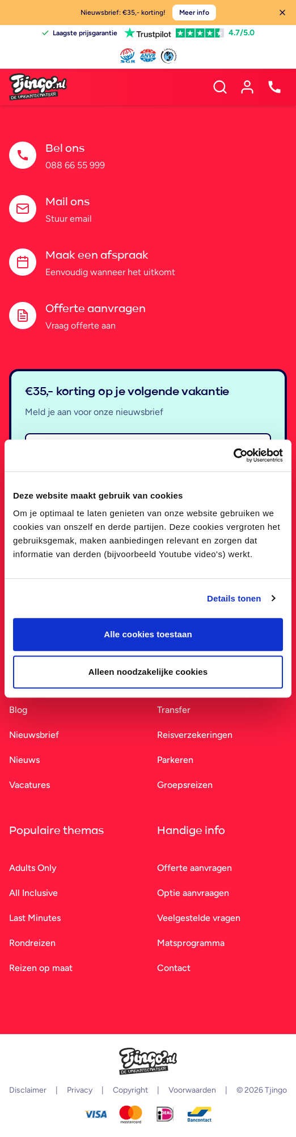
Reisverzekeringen (194, 734)
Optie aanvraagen (193, 892)
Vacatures (29, 784)
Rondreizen (32, 942)
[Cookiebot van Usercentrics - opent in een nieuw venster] (233, 455)
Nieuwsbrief (34, 734)
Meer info (194, 12)
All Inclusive (33, 892)
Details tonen (234, 598)
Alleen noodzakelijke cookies (148, 672)
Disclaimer (27, 1090)
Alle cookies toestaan (148, 634)
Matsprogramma (191, 942)
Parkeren (175, 759)
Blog (18, 709)
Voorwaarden (192, 1090)
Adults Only (33, 867)
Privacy (79, 1090)
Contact (174, 967)
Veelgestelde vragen (198, 917)
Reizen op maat (41, 967)
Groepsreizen (185, 784)
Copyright (130, 1090)
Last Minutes (35, 917)
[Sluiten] (282, 12)
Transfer (174, 709)
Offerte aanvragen (194, 867)
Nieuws (24, 759)
